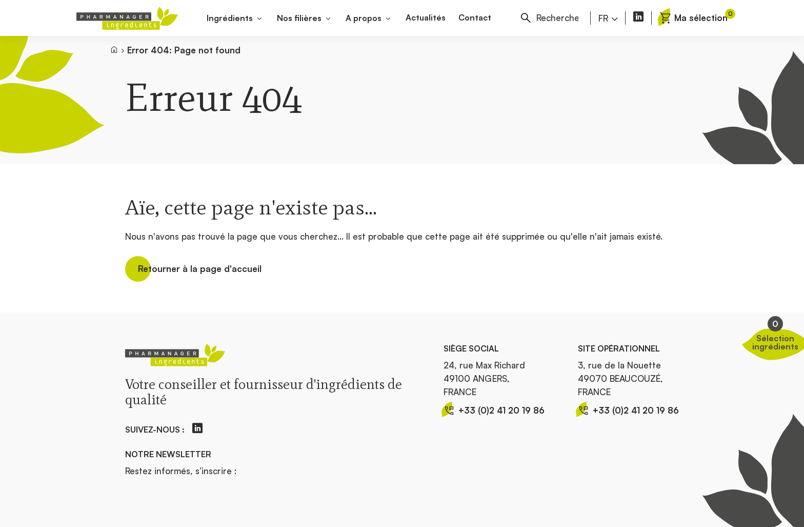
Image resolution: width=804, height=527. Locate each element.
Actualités (426, 17)
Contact (474, 17)
